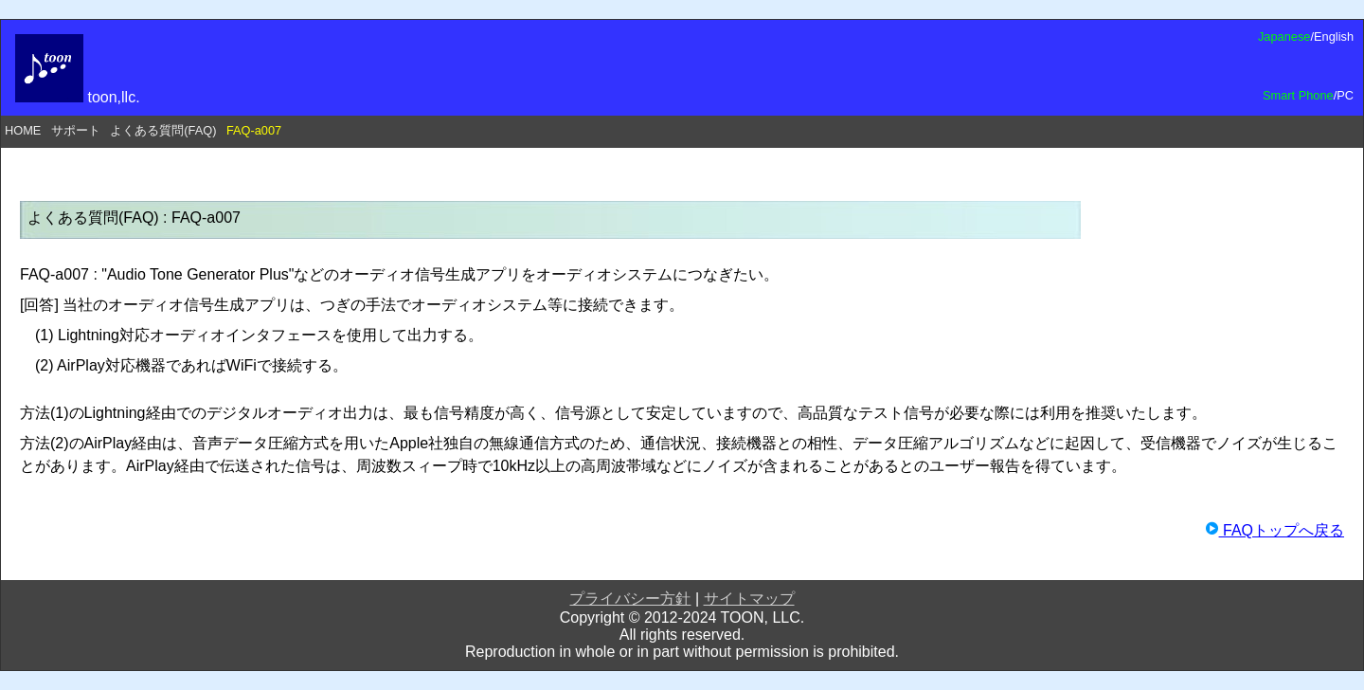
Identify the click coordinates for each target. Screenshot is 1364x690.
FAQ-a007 (253, 130)
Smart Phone (1298, 95)
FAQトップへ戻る (1274, 530)
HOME (23, 130)
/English (1332, 36)
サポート (75, 130)
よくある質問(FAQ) (163, 130)
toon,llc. (77, 97)
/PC (1344, 95)
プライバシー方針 (630, 598)
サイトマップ (749, 598)
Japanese (1284, 36)
